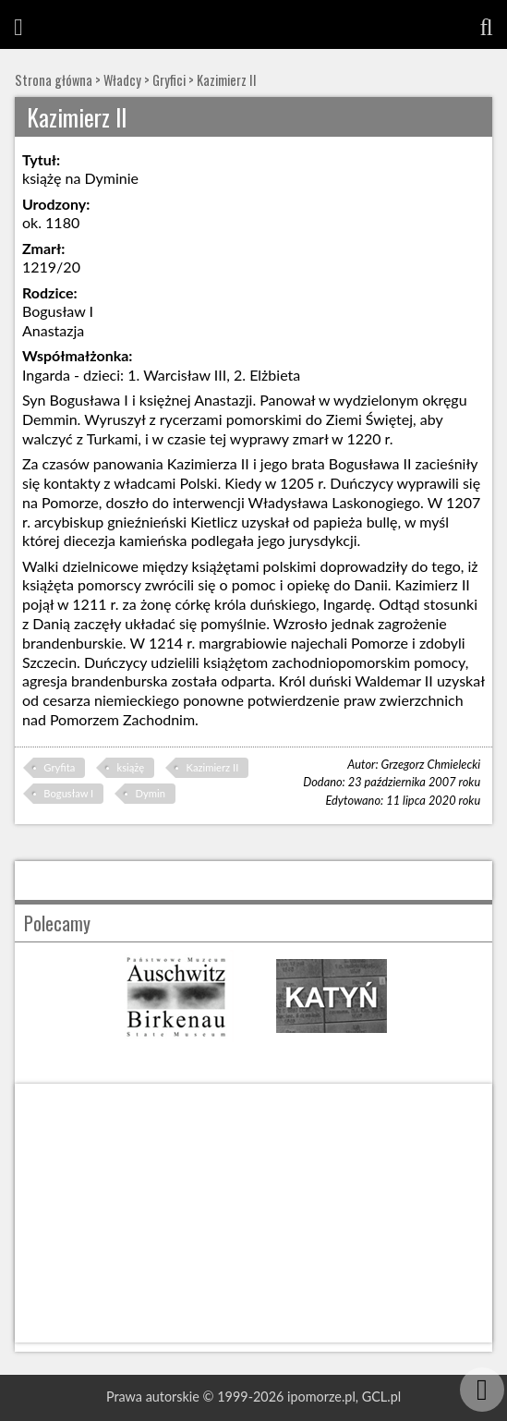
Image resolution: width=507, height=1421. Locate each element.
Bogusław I (68, 793)
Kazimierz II (227, 80)
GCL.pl (381, 1396)
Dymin (150, 793)
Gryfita (59, 767)
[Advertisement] (253, 1213)
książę (131, 767)
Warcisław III (184, 374)
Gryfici (169, 80)
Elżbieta (274, 374)
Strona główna (53, 80)
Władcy (122, 80)
